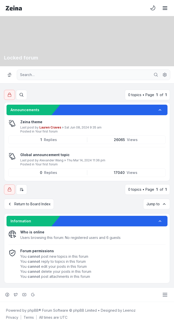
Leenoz (129, 310)
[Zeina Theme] (14, 8)
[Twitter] (16, 294)
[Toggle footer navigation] (165, 295)
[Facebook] (7, 294)
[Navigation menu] (9, 74)
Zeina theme (31, 122)
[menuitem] (153, 8)
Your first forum (46, 131)
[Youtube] (24, 294)
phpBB (33, 310)
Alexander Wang (51, 160)
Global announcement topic (45, 155)
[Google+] (33, 294)
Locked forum (21, 58)
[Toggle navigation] (165, 8)
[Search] (156, 75)
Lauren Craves (50, 127)
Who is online (32, 232)
